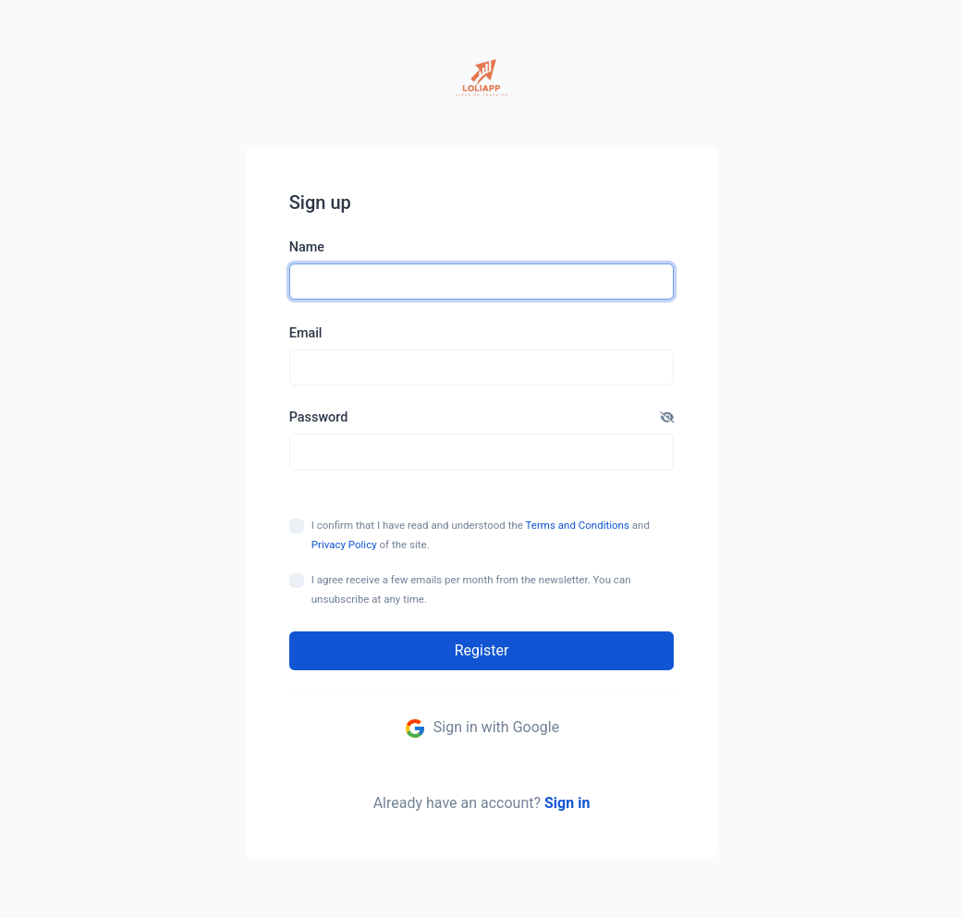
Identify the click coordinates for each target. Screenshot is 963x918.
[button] (667, 418)
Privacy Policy (344, 544)
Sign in (567, 803)
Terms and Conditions (577, 525)
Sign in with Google (481, 728)
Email (306, 333)
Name (306, 247)
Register (482, 650)
